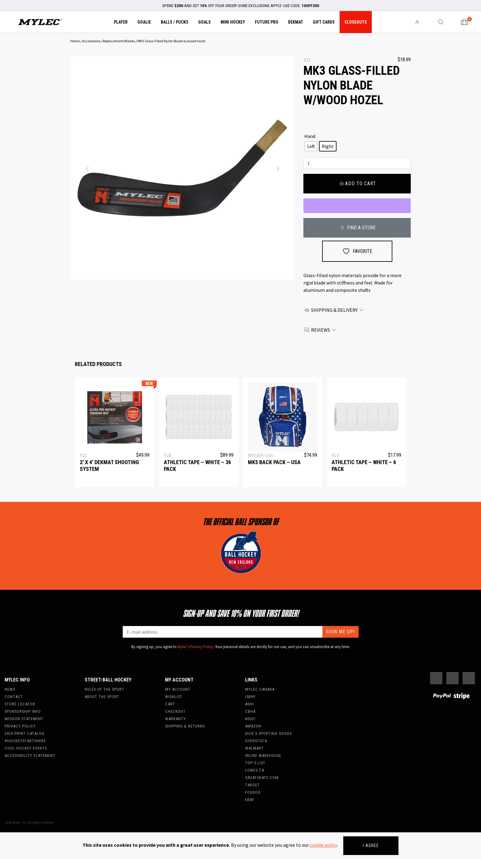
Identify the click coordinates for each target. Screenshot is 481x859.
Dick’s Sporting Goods (268, 733)
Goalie (144, 22)
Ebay (249, 799)
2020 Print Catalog (24, 733)
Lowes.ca (254, 770)
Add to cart (357, 183)
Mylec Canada (260, 689)
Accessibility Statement (30, 755)
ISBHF (250, 696)
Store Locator (20, 704)
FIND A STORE (357, 228)
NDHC (250, 718)
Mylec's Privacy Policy (195, 646)
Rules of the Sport (104, 689)
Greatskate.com (262, 777)
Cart (170, 704)
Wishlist (174, 696)
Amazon (253, 726)
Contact (14, 696)
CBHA (250, 711)
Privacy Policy (20, 726)
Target (252, 785)
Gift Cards (324, 22)
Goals (204, 22)
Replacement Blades (119, 41)
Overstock (256, 741)
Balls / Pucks (174, 22)
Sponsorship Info (23, 711)
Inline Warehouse (263, 755)
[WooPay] (357, 205)
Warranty (175, 718)
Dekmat (295, 22)
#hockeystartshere (25, 741)
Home (75, 41)
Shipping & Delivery (334, 310)
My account (177, 689)
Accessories (91, 41)
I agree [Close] (371, 845)
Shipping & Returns (185, 726)
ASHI (249, 704)
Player (121, 22)
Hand (309, 136)
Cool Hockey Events (26, 748)
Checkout (175, 711)
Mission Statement (24, 718)
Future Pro (266, 22)
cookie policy (323, 845)
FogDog (253, 792)
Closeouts (355, 22)
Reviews (320, 330)
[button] (87, 168)
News (10, 689)
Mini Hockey (233, 22)
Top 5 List (255, 763)
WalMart (254, 748)
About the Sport (102, 696)
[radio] (311, 146)
